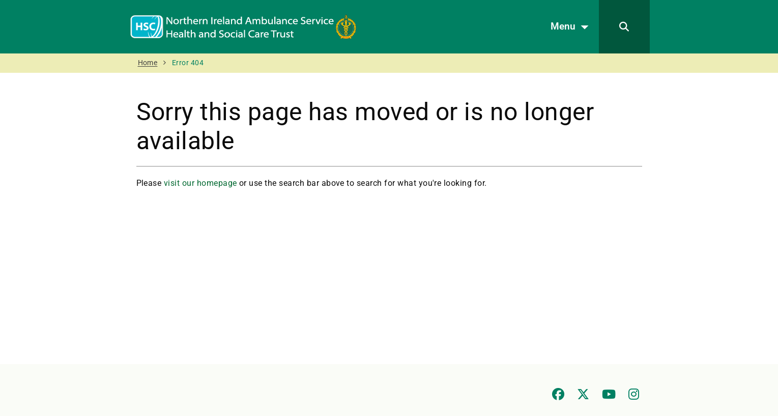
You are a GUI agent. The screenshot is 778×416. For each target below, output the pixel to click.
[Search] (624, 26)
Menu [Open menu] (572, 27)
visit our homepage (200, 183)
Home (148, 63)
